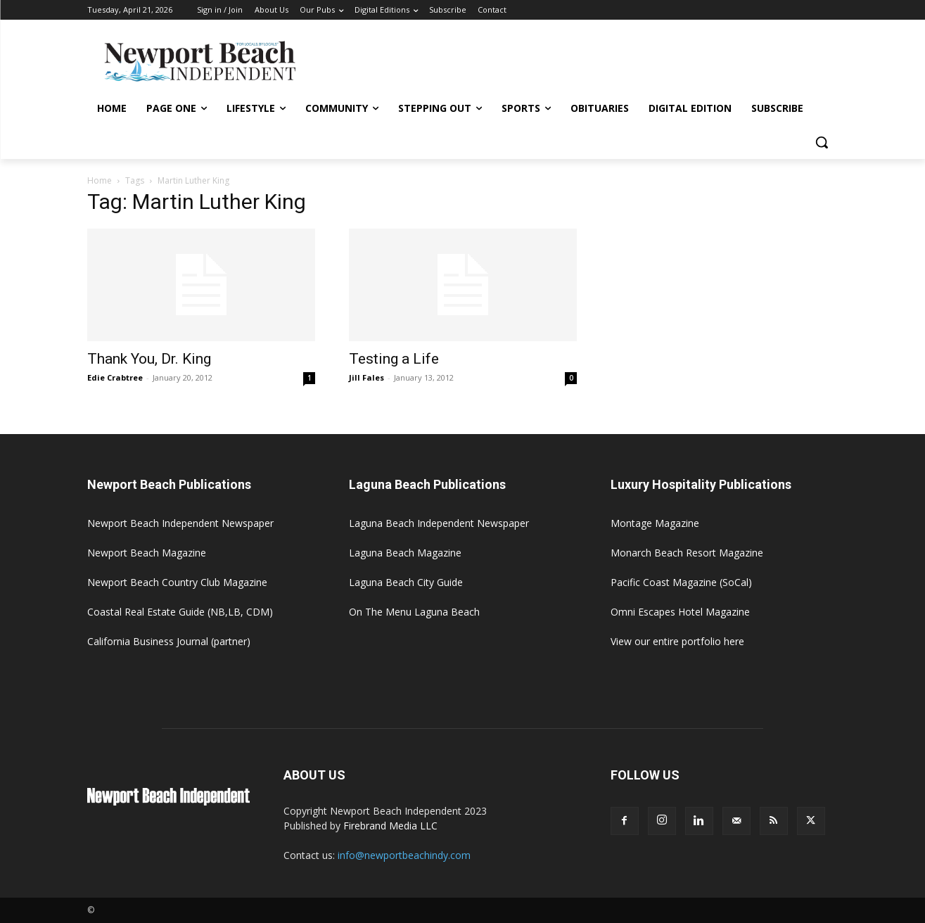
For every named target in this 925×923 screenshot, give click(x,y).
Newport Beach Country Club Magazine (177, 582)
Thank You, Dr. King (149, 358)
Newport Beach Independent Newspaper (180, 523)
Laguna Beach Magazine (405, 552)
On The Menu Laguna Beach (414, 611)
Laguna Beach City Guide (406, 582)
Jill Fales (366, 377)
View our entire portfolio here (677, 641)
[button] (821, 142)
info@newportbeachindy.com (404, 855)
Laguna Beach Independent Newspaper (439, 523)
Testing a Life (394, 358)
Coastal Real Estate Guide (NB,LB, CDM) (180, 611)
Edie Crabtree (115, 377)
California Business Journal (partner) (168, 641)
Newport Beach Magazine (146, 552)
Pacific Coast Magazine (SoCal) (681, 582)
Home (99, 180)
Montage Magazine (655, 523)
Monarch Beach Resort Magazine (687, 552)
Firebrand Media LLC (390, 825)
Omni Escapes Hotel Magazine (680, 611)
